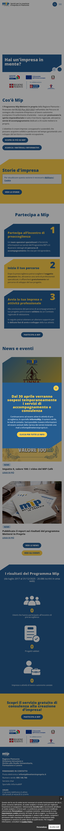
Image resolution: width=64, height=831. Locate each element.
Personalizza (42, 827)
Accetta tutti (54, 827)
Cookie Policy (27, 822)
